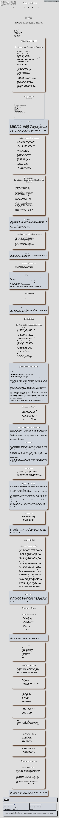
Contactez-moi (47, 800)
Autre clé (16, 106)
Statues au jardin (17, 29)
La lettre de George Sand (19, 103)
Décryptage (16, 104)
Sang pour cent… (17, 36)
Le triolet (16, 115)
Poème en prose (17, 117)
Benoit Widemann (6, 807)
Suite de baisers (17, 35)
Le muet (16, 113)
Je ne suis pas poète (18, 32)
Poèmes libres (17, 116)
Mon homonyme (36, 807)
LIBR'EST (16, 810)
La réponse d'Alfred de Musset (20, 105)
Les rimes (16, 110)
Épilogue (16, 108)
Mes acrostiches (17, 101)
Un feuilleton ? (45, 808)
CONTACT (32, 810)
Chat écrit (16, 31)
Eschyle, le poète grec (22, 7)
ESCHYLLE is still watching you (51, 1)
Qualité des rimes (17, 114)
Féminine (16, 30)
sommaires (31, 286)
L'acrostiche (16, 102)
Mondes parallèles (36, 7)
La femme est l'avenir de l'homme (20, 27)
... (14, 34)
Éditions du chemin (8, 810)
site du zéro (6, 808)
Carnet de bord (44, 7)
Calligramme (16, 109)
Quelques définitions (18, 111)
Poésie (30, 7)
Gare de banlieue (17, 33)
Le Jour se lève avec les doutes (20, 28)
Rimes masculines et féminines (20, 112)
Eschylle (15, 7)
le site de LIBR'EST (28, 813)
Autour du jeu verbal (36, 462)
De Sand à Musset (17, 107)
